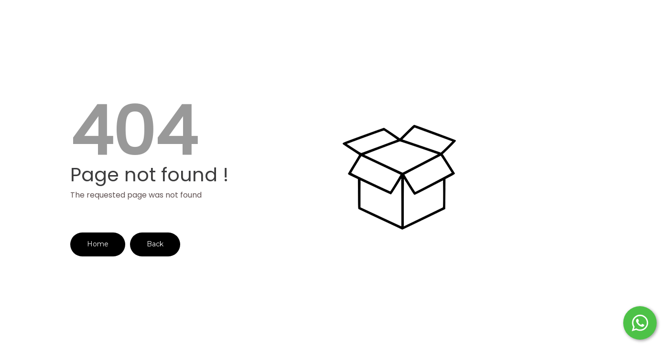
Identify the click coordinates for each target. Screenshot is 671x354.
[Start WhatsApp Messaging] (640, 322)
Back (155, 244)
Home (97, 244)
